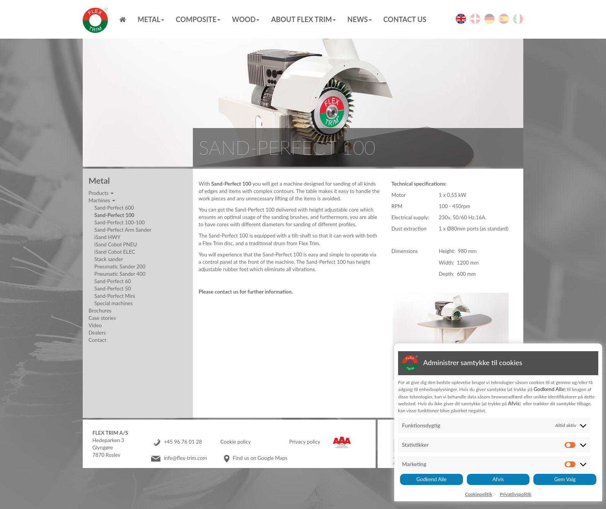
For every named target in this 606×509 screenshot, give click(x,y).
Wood (245, 19)
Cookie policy (235, 442)
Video (95, 325)
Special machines (113, 303)
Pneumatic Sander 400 (119, 274)
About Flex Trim (303, 19)
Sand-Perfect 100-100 (119, 222)
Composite (198, 19)
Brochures (100, 310)
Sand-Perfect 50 (112, 288)
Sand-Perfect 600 (114, 208)
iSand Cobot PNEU (115, 244)
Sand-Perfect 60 (112, 281)
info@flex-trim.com (185, 458)
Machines (102, 200)
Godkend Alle (431, 479)
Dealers (97, 333)
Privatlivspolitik (515, 494)
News (359, 19)
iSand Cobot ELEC (114, 252)
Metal (151, 19)
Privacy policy (304, 442)
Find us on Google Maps (260, 458)
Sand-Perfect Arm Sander (123, 230)
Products (101, 193)
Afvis (498, 479)
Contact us (404, 19)
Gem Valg (564, 479)
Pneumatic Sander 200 (119, 266)
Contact (97, 340)
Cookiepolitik (478, 494)
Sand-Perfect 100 (114, 215)
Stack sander (108, 259)
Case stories (102, 318)
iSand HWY (107, 237)
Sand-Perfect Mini (114, 296)
